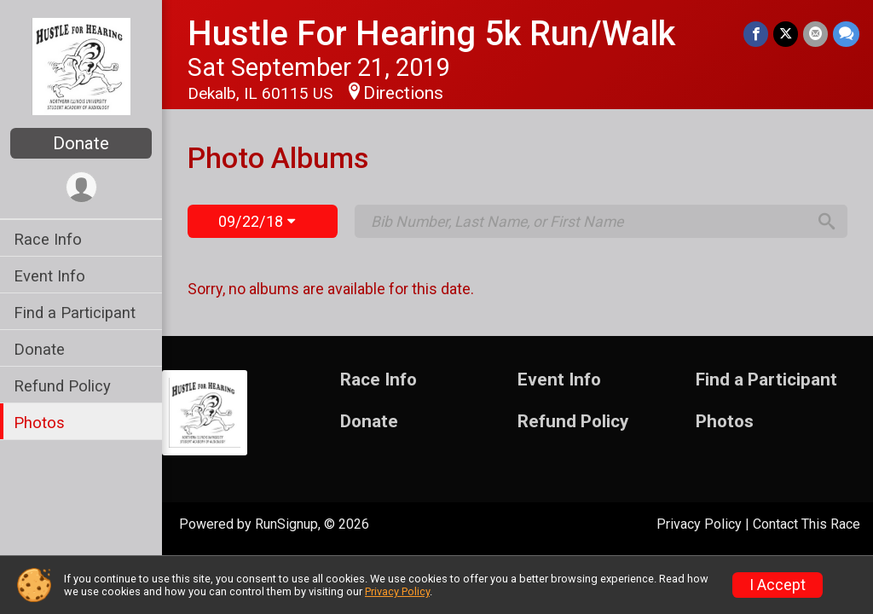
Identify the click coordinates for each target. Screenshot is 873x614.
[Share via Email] (815, 33)
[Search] (827, 221)
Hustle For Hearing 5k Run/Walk (431, 34)
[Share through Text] (846, 33)
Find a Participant (75, 312)
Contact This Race (806, 524)
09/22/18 (256, 221)
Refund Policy (62, 386)
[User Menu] (81, 187)
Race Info (48, 239)
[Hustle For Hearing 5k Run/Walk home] (81, 65)
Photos (39, 423)
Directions (403, 93)
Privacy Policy (699, 524)
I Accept (777, 585)
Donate (81, 143)
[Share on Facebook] (755, 33)
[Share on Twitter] (785, 33)
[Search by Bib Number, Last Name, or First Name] (588, 221)
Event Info (49, 276)
